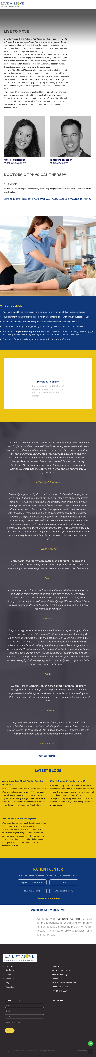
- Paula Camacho (48, 743)
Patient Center (11, 978)
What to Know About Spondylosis (19, 819)
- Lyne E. (48, 577)
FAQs (64, 882)
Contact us (10, 987)
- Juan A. (48, 673)
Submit (9, 1030)
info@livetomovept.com (66, 982)
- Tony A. (48, 618)
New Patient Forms (32, 891)
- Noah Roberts (48, 548)
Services (9, 974)
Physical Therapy (48, 381)
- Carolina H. (48, 710)
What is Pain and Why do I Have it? (67, 781)
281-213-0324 (61, 991)
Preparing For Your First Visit (32, 882)
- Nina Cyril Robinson (48, 482)
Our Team (10, 970)
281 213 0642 (63, 987)
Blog (7, 983)
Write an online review (64, 891)
